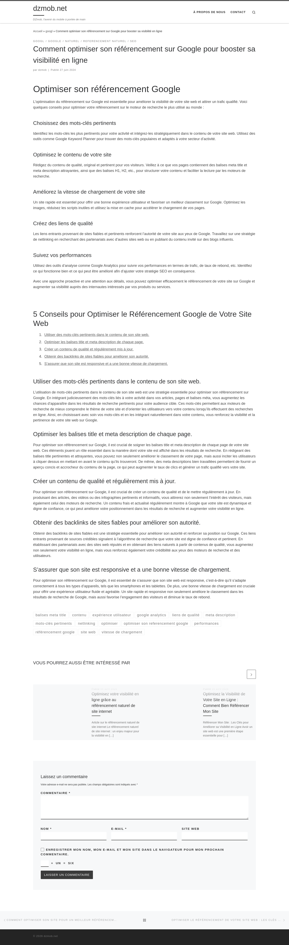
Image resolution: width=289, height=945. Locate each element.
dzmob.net (51, 936)
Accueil (37, 31)
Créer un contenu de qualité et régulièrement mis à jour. (88, 349)
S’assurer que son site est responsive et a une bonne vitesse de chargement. (106, 364)
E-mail (119, 828)
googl (49, 31)
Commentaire (55, 793)
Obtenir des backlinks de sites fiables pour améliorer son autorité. (96, 356)
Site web (190, 828)
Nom (46, 828)
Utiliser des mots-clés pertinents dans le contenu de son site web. (96, 335)
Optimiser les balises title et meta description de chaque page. (94, 342)
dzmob (42, 70)
